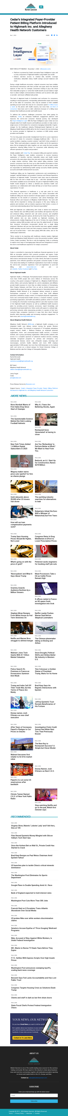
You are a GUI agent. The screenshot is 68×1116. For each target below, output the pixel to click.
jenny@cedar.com (15, 378)
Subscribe (34, 1101)
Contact (37, 1113)
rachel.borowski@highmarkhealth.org (21, 361)
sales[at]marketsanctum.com (38, 1078)
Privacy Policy (19, 1113)
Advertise (29, 1113)
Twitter (20, 269)
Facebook (26, 269)
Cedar (20, 116)
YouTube (34, 269)
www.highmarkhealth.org (27, 316)
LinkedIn (14, 269)
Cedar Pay (27, 153)
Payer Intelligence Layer (20, 121)
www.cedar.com (31, 267)
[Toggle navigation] (41, 6)
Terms (11, 1113)
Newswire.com (45, 69)
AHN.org (30, 324)
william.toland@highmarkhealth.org (20, 369)
